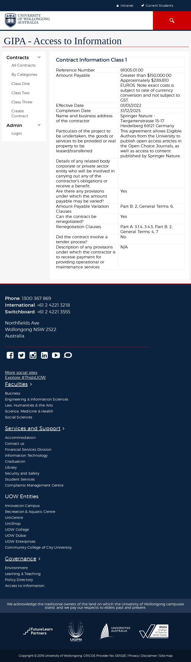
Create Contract (19, 113)
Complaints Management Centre (34, 485)
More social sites (21, 372)
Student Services (20, 479)
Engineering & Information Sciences (36, 399)
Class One (20, 83)
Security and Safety (22, 473)
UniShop (13, 523)
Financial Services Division (28, 449)
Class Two (20, 92)
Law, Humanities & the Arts (29, 405)
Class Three (21, 102)
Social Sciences (18, 417)
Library (11, 467)
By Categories (24, 74)
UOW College (17, 529)
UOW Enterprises (20, 541)
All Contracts (23, 65)
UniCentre (14, 517)
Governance (20, 558)
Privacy (133, 656)
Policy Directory (19, 580)
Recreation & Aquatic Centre (30, 511)
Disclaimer (149, 656)
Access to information (24, 585)
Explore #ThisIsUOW (25, 377)
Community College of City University (38, 547)
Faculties (16, 384)
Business (13, 393)
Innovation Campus (22, 505)
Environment (16, 568)
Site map (166, 656)
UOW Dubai (15, 535)
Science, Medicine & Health (29, 411)
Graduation (15, 461)
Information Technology (26, 455)
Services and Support (32, 428)
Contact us (14, 443)
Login (16, 133)
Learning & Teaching (23, 574)
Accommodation (20, 437)
